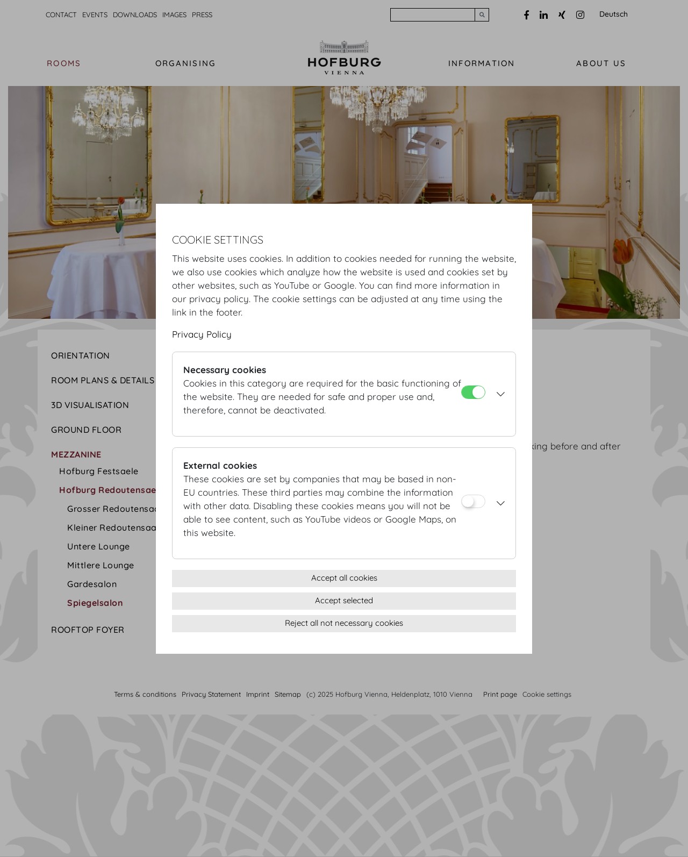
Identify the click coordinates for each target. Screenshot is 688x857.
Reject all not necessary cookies (344, 623)
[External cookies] (473, 501)
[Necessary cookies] (473, 392)
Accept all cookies (344, 578)
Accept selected (344, 600)
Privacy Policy (202, 334)
